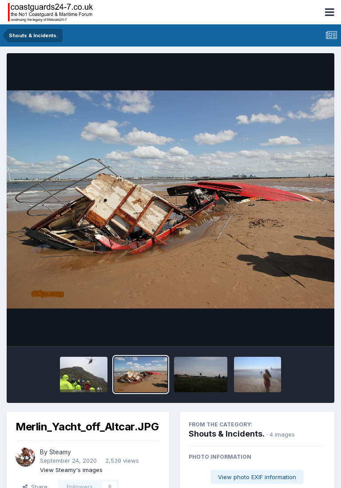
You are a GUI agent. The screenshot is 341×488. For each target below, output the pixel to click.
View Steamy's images (71, 469)
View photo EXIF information (257, 476)
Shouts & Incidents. (227, 433)
